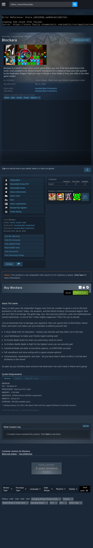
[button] (81, 294)
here (48, 436)
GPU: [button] (62, 505)
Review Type (6, 490)
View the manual (12, 242)
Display (72, 490)
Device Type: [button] (74, 505)
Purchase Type (20, 490)
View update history (13, 245)
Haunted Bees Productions (46, 90)
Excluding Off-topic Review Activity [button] (45, 501)
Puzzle (26, 99)
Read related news (12, 249)
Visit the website (12, 238)
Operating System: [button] (38, 505)
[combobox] (40, 4)
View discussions (11, 253)
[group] (46, 502)
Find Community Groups (14, 257)
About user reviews (9, 455)
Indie (13, 99)
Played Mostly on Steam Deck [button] (14, 505)
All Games (6, 38)
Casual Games (17, 38)
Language (34, 490)
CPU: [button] (52, 505)
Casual (19, 99)
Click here (79, 276)
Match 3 (33, 99)
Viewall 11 (85, 198)
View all (85, 428)
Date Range (46, 490)
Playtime (59, 490)
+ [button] (39, 99)
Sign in (5, 170)
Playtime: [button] (66, 501)
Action (7, 99)
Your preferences (25, 455)
